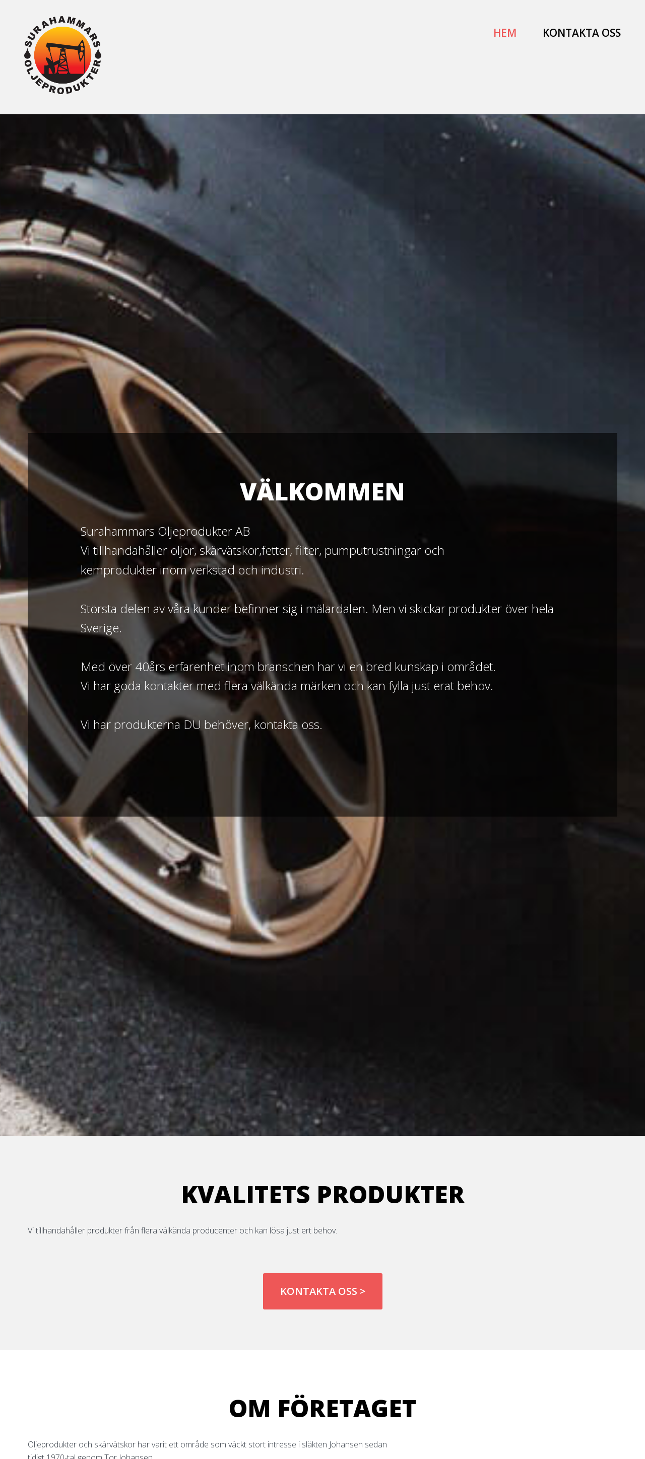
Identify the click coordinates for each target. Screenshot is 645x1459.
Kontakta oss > (322, 1291)
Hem (505, 33)
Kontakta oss (582, 33)
